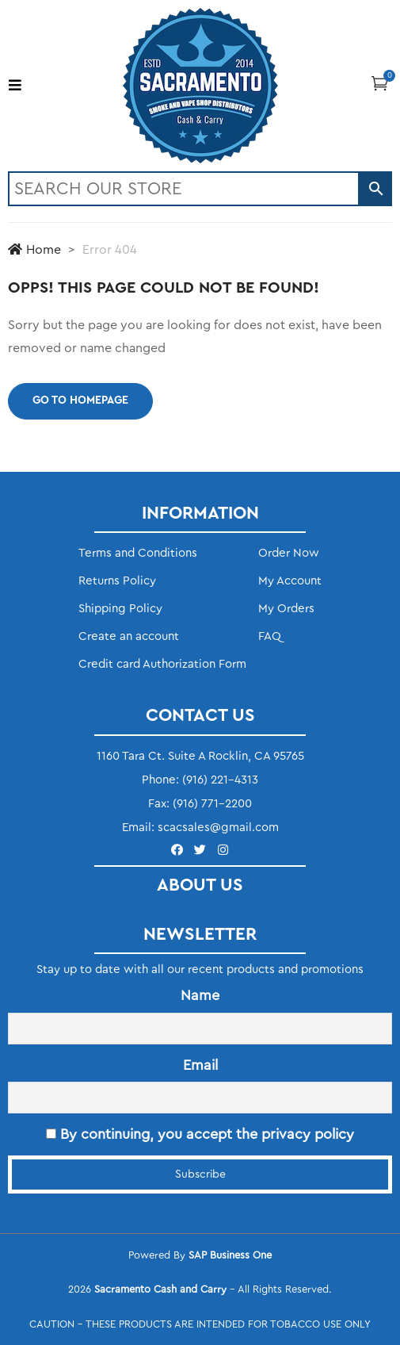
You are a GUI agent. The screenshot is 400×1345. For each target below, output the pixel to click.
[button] (379, 83)
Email (200, 1065)
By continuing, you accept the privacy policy (200, 1134)
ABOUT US (200, 885)
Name (200, 995)
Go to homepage (80, 400)
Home (34, 249)
